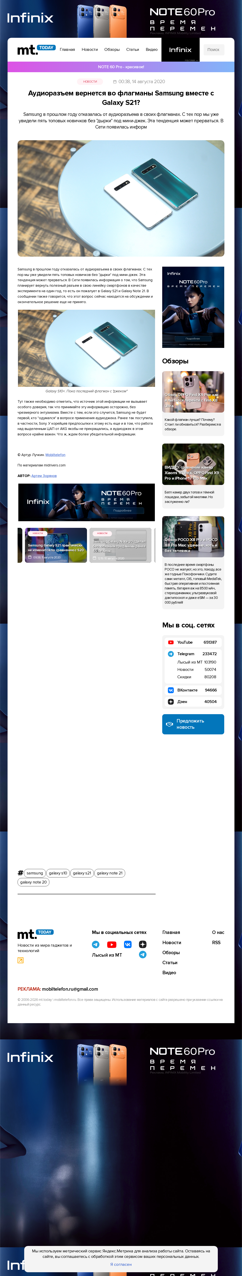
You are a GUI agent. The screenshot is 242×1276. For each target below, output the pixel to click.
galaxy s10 (58, 872)
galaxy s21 (82, 872)
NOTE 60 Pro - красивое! (121, 67)
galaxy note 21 (109, 872)
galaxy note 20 (33, 881)
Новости (90, 82)
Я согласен (121, 1264)
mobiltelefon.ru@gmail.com (70, 989)
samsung (35, 872)
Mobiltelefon (55, 455)
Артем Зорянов (44, 476)
